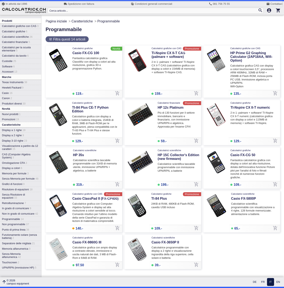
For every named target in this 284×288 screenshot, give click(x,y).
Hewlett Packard (13, 87)
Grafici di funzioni (13, 184)
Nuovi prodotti (11, 114)
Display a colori (12, 168)
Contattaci (274, 4)
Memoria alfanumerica (16, 248)
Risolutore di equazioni (17, 189)
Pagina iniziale (56, 21)
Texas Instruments (14, 82)
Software (8, 66)
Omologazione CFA (14, 162)
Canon (7, 98)
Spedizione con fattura (79, 4)
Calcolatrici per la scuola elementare (16, 49)
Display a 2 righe (13, 135)
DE (255, 282)
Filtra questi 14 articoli (68, 39)
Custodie (9, 61)
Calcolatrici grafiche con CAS (20, 26)
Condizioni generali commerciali (151, 4)
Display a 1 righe (13, 130)
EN (278, 282)
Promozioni (10, 119)
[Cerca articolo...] (153, 10)
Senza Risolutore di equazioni (13, 196)
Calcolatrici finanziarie (16, 42)
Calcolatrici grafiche (14, 31)
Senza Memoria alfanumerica (11, 255)
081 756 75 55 (219, 4)
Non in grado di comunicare (20, 213)
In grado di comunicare (16, 208)
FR (263, 282)
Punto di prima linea (15, 229)
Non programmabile (15, 224)
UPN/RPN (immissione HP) (19, 267)
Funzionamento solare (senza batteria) (19, 236)
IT (270, 282)
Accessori (9, 71)
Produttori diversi (14, 103)
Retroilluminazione (14, 203)
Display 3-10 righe (14, 140)
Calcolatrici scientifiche (17, 36)
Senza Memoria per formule (20, 178)
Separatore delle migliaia (18, 243)
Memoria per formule (15, 173)
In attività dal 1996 (14, 4)
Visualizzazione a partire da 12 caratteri (20, 147)
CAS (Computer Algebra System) (16, 156)
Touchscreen (10, 262)
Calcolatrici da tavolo (15, 55)
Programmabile (13, 219)
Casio (7, 93)
